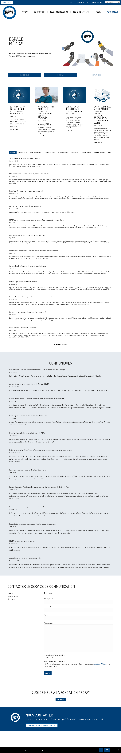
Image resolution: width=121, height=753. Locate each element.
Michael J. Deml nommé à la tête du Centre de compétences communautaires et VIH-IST (38, 398)
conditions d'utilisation (100, 664)
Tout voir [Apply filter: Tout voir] (12, 152)
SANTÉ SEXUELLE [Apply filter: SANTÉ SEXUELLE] (22, 152)
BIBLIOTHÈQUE (80, 2)
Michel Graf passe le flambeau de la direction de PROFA (27, 433)
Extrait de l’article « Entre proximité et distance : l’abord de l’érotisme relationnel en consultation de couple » (102, 114)
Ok (101, 750)
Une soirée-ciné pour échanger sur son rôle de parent (26, 507)
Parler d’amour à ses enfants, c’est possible (23, 327)
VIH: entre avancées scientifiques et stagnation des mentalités (29, 174)
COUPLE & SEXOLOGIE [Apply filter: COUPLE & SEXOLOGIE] (63, 152)
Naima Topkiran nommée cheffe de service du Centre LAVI (28, 416)
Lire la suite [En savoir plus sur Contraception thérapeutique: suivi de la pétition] (70, 130)
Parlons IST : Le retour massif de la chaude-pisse (25, 206)
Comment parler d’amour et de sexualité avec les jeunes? (27, 266)
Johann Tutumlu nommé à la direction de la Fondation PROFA (29, 384)
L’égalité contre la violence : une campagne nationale (26, 191)
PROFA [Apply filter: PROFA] (109, 152)
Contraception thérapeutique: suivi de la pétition (74, 109)
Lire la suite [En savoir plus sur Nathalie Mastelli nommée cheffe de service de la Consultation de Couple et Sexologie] (42, 136)
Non (107, 750)
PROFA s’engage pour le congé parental (22, 541)
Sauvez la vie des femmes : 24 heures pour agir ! (24, 158)
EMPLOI (71, 2)
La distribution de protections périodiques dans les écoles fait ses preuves (32, 524)
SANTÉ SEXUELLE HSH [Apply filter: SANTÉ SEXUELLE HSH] (49, 152)
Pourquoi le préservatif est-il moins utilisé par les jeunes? (27, 312)
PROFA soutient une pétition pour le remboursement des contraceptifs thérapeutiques (36, 220)
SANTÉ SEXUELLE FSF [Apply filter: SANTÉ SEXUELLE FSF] (35, 152)
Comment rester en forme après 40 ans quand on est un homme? (30, 297)
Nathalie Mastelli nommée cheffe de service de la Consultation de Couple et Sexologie (46, 112)
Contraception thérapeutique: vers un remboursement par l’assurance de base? (34, 250)
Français (109, 2)
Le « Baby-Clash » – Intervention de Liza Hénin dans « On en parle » (18, 110)
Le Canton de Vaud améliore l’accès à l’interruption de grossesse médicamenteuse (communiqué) (40, 450)
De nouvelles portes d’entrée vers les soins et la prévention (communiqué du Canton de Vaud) (39, 487)
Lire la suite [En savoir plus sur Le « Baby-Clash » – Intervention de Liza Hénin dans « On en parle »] (14, 129)
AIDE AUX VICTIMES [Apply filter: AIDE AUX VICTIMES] (86, 152)
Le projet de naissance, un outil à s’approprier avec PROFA (27, 235)
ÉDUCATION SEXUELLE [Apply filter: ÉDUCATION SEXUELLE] (99, 152)
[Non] (119, 750)
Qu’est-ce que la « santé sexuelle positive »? (23, 281)
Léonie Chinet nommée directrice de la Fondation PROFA (27, 470)
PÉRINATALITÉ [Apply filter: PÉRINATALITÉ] (75, 152)
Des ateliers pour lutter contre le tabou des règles (25, 558)
